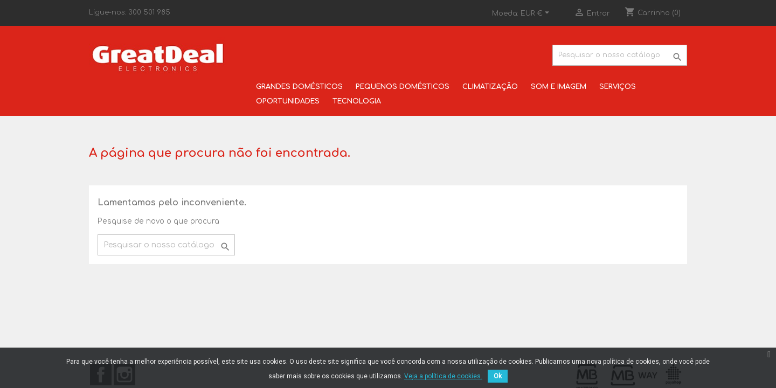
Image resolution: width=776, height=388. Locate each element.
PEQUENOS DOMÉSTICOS (402, 87)
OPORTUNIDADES (288, 101)
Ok (498, 376)
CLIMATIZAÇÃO (490, 87)
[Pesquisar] (619, 55)
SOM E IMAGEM (558, 87)
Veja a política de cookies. (443, 376)
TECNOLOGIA (356, 101)
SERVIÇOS (617, 87)
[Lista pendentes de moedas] (536, 13)
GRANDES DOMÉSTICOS (299, 87)
